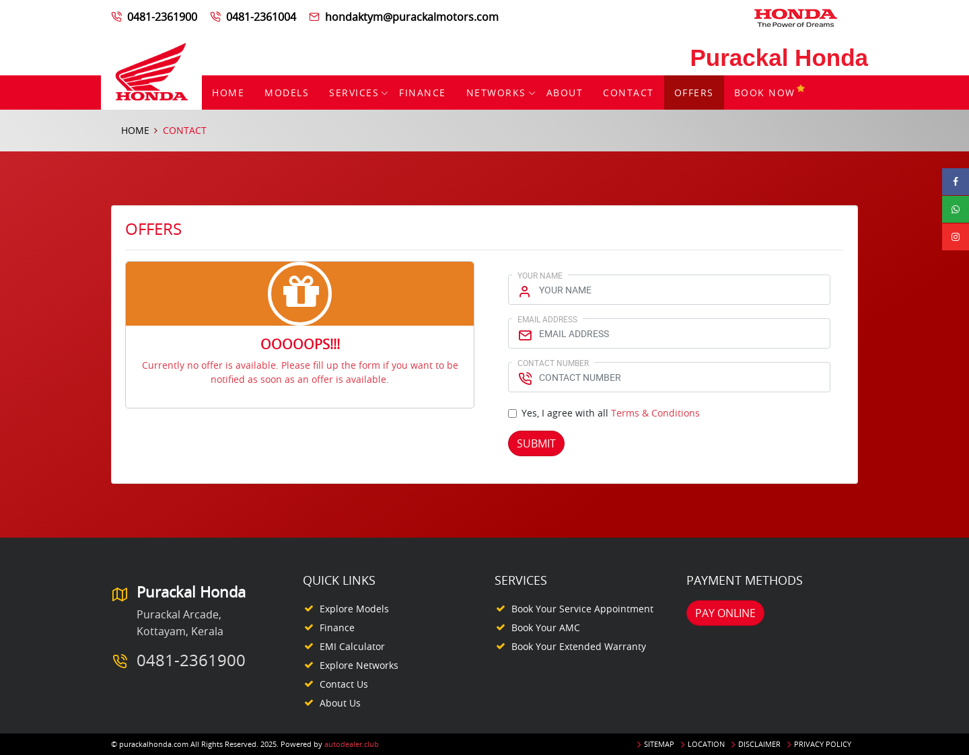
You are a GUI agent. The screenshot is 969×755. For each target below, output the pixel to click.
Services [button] (354, 92)
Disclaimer (759, 744)
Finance (422, 92)
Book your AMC (545, 627)
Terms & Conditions (655, 412)
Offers (694, 92)
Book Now (770, 92)
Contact (628, 92)
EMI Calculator (352, 646)
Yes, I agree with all (611, 412)
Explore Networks (359, 665)
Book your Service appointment (582, 608)
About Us (340, 702)
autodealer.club (351, 744)
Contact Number (553, 362)
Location (706, 744)
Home (228, 92)
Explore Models (354, 608)
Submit (536, 443)
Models (286, 92)
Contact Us (344, 684)
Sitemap (659, 744)
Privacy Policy (822, 744)
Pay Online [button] (725, 613)
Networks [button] (496, 92)
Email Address (547, 319)
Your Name (540, 275)
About (564, 92)
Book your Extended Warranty (578, 646)
